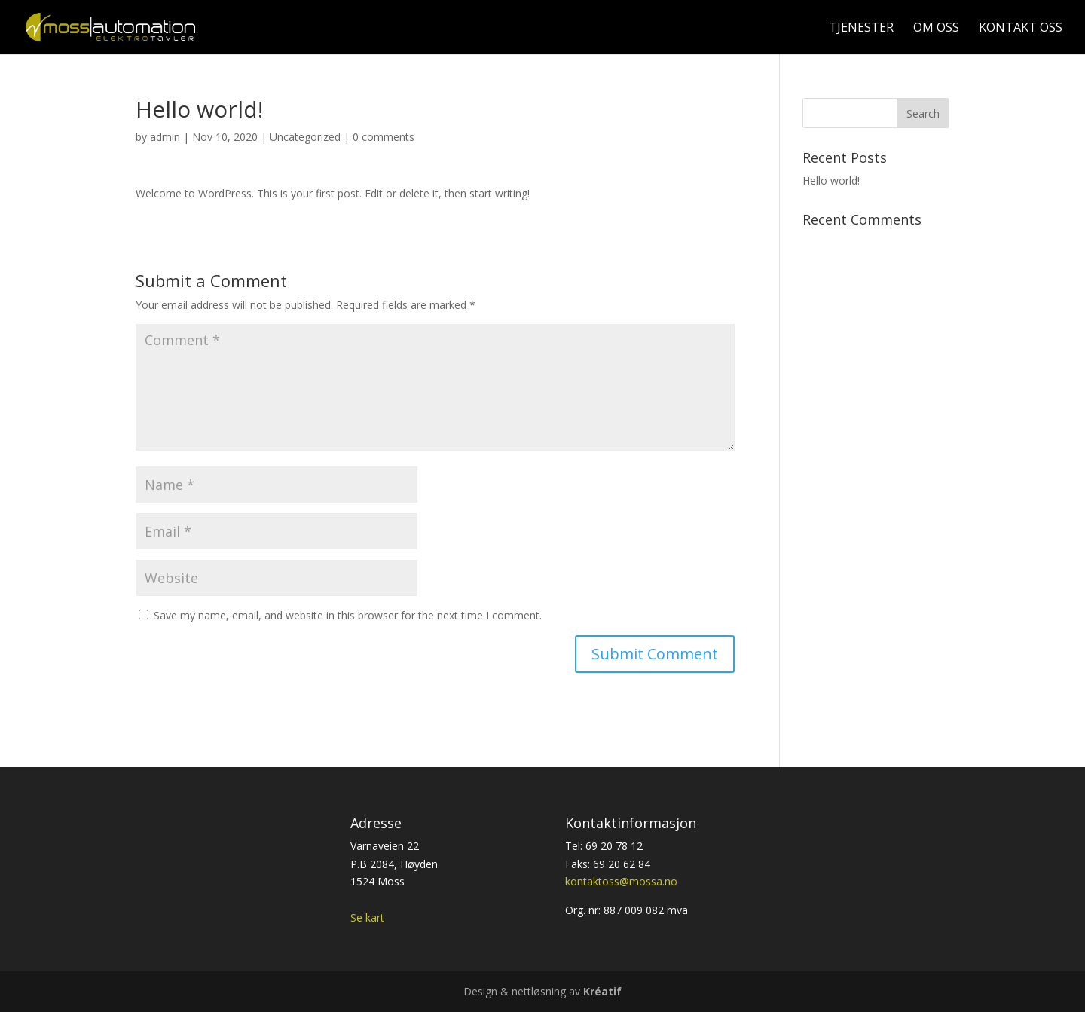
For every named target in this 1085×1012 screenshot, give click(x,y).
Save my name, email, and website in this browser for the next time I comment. (348, 615)
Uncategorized (305, 137)
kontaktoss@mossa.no (621, 881)
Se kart (367, 917)
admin (165, 137)
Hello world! (831, 180)
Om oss (936, 28)
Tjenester (861, 28)
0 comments (383, 137)
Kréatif (602, 991)
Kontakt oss (1020, 28)
